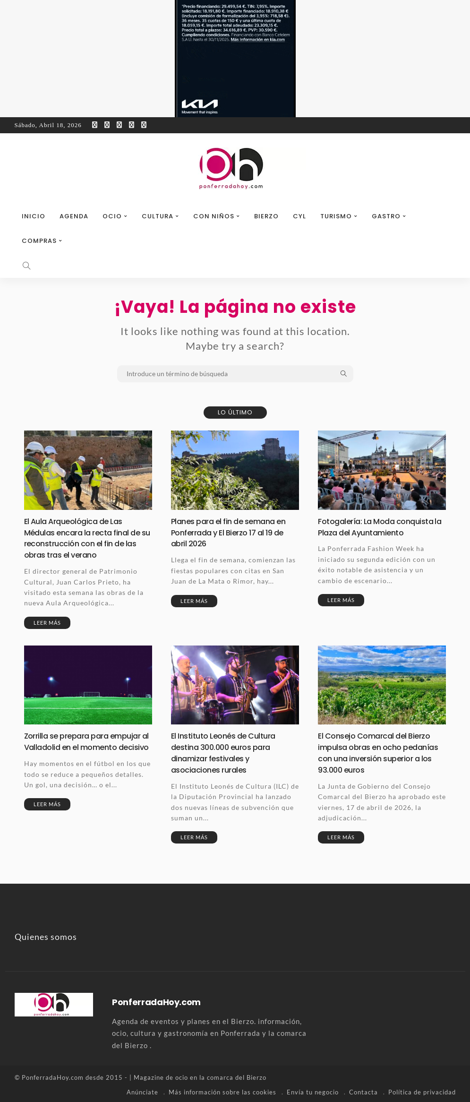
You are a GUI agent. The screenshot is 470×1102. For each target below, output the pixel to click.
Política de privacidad (422, 1090)
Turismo (336, 216)
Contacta (363, 1090)
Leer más (47, 622)
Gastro (386, 216)
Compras (39, 240)
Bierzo (266, 216)
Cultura (157, 216)
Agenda (74, 216)
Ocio (112, 216)
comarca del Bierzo (236, 1076)
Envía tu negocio (313, 1090)
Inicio (33, 216)
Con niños (213, 216)
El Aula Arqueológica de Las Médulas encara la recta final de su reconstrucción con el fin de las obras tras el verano (87, 537)
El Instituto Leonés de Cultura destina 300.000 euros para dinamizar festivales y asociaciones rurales (227, 751)
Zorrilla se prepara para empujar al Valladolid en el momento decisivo (87, 746)
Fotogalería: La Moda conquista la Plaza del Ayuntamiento (380, 526)
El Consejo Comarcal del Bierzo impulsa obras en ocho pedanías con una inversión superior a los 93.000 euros (378, 751)
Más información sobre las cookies (222, 1090)
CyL (299, 216)
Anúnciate (142, 1090)
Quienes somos (46, 935)
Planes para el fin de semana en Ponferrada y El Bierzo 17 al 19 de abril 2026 (234, 532)
